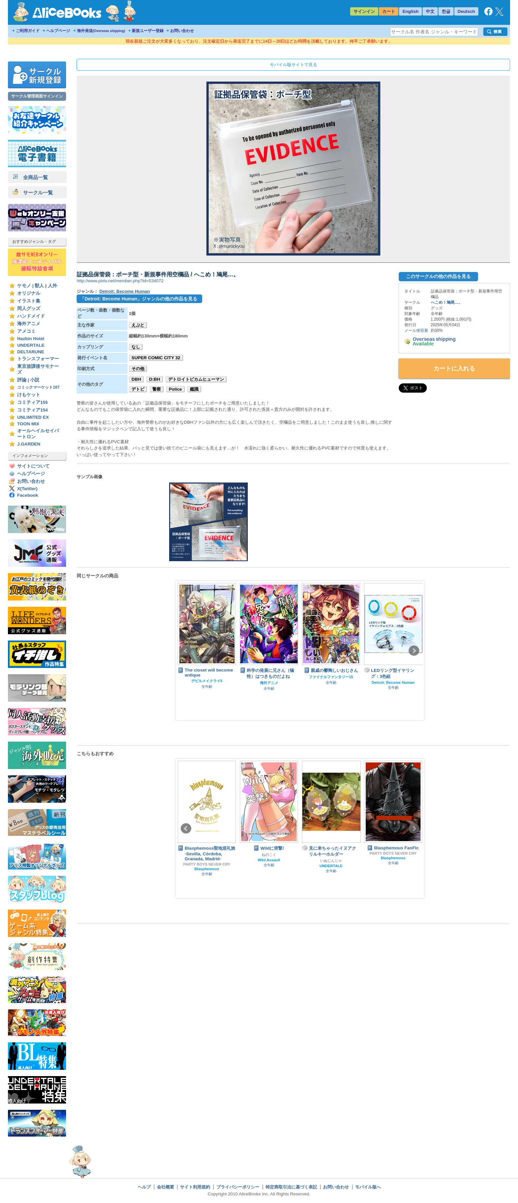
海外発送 (101, 30)
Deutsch (466, 11)
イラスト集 (28, 300)
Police (175, 389)
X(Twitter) (27, 488)
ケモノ (24, 285)
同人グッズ (28, 308)
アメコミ (26, 331)
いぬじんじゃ (331, 861)
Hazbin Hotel (30, 338)
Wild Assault (269, 860)
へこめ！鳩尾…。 (446, 302)
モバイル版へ (368, 1186)
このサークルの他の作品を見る (438, 276)
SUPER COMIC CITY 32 (155, 357)
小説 (34, 379)
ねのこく (269, 855)
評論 (21, 379)
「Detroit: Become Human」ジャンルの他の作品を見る (138, 298)
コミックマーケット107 (38, 387)
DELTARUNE (30, 351)
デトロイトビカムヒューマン (196, 379)
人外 (52, 285)
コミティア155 (32, 402)
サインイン (364, 11)
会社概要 (165, 1186)
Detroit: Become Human (124, 291)
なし (135, 346)
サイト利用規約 (195, 1186)
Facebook (27, 495)
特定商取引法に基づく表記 (291, 1186)
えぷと (137, 325)
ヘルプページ (58, 30)
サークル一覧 (33, 192)
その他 (137, 368)
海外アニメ (28, 323)
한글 (446, 11)
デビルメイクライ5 (206, 681)
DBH (136, 379)
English (410, 11)
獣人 (39, 285)
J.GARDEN (28, 444)
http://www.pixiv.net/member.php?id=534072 (120, 280)
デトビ (137, 389)
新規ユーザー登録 (148, 30)
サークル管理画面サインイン (37, 96)
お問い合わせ (182, 30)
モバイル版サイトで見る (293, 64)
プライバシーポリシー (237, 1186)
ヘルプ (144, 1186)
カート (388, 11)
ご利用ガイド (28, 30)
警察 (156, 389)
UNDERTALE (31, 345)
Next (414, 650)
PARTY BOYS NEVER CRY (206, 864)
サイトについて (33, 466)
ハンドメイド (31, 316)
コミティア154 (32, 409)
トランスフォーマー (38, 358)
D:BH (154, 379)
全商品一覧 (30, 177)
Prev (186, 650)
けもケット (28, 394)
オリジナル (28, 293)
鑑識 (194, 389)
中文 (430, 11)
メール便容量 (416, 330)
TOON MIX (28, 423)
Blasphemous (207, 869)
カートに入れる (454, 368)
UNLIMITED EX (33, 417)
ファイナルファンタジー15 (331, 677)
